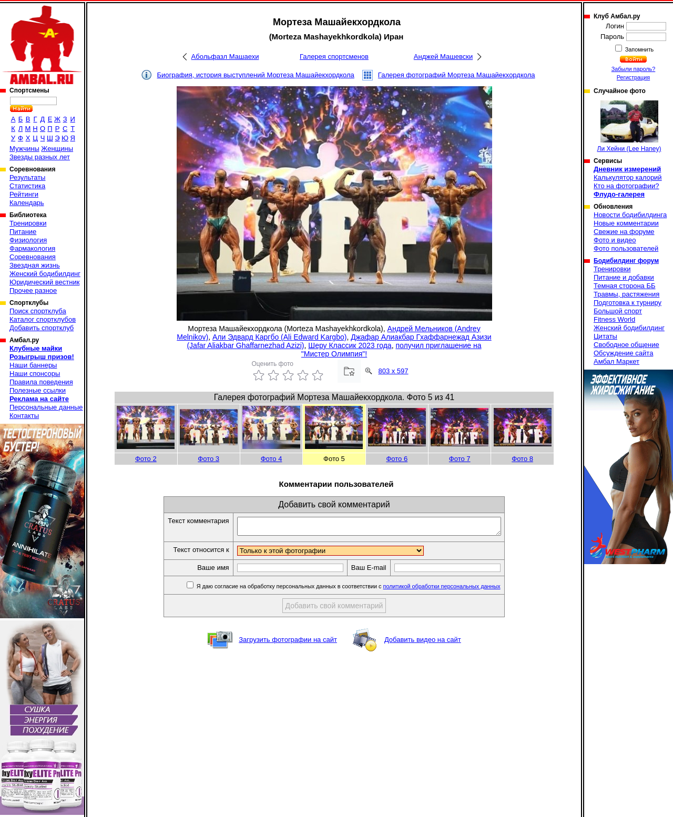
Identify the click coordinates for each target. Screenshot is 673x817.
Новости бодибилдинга (630, 215)
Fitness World (614, 319)
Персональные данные (46, 407)
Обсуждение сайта (623, 353)
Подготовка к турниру (627, 303)
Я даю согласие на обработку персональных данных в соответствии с (363, 589)
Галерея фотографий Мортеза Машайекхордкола (456, 75)
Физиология (28, 240)
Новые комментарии (626, 223)
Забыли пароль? (633, 69)
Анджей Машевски (443, 56)
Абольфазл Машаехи (225, 56)
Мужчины (24, 148)
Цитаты (605, 336)
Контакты (24, 416)
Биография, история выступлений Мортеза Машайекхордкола (255, 75)
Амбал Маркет (616, 361)
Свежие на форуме (624, 232)
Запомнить (639, 49)
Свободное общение (626, 345)
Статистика (27, 186)
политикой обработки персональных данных (457, 589)
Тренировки (27, 223)
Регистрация (633, 77)
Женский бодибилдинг (44, 274)
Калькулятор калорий (628, 177)
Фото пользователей (626, 248)
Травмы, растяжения (626, 294)
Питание (22, 232)
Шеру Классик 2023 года (349, 345)
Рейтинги (23, 194)
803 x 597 (393, 371)
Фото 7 (460, 459)
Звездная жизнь (34, 265)
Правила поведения (41, 382)
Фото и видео (615, 240)
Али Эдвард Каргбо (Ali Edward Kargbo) (279, 337)
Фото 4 (271, 459)
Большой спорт (618, 311)
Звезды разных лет (39, 157)
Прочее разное (33, 290)
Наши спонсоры (34, 373)
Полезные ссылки (37, 390)
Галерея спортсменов (334, 56)
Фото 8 (522, 459)
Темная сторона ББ (625, 286)
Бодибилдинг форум (626, 260)
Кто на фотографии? (626, 186)
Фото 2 (146, 459)
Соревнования (32, 257)
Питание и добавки (624, 277)
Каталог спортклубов (42, 319)
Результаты (27, 177)
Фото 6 (396, 459)
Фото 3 (208, 459)
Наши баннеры (33, 365)
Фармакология (32, 248)
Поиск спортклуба (37, 311)
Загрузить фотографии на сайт (288, 643)
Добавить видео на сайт (422, 643)
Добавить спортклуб (41, 328)
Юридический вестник (44, 282)
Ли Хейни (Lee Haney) (629, 126)
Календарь (26, 203)
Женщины (57, 148)
